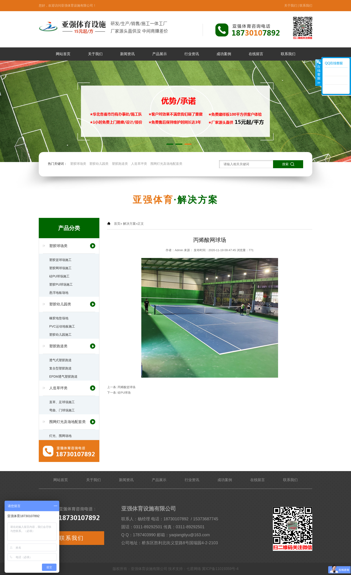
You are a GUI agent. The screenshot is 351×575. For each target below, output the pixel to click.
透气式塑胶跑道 (60, 360)
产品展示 (159, 54)
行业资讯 (191, 54)
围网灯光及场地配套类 (166, 163)
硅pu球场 (124, 392)
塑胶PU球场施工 (61, 284)
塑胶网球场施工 (60, 268)
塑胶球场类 (78, 163)
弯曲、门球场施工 (62, 410)
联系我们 (305, 5)
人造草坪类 (139, 163)
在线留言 (256, 54)
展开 (318, 72)
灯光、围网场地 (60, 436)
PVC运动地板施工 (62, 326)
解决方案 (129, 223)
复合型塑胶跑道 (60, 368)
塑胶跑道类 (120, 163)
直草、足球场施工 (62, 402)
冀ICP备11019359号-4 (220, 569)
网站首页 (63, 54)
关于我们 (290, 5)
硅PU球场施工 (59, 276)
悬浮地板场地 (58, 292)
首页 (117, 223)
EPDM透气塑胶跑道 (63, 376)
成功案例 (224, 54)
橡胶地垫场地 (58, 318)
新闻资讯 (127, 54)
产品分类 (69, 228)
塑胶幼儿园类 (98, 163)
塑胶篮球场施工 (60, 260)
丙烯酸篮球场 (126, 387)
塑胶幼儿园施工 (60, 334)
